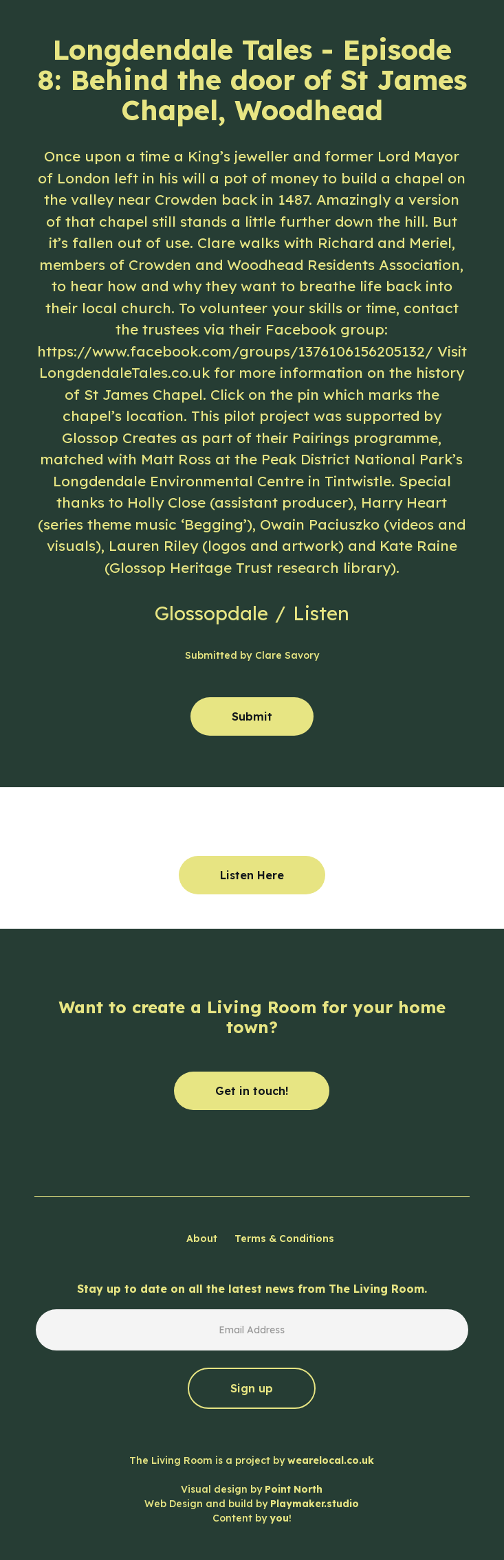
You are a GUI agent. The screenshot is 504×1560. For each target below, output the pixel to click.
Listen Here (252, 875)
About (201, 1238)
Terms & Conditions (284, 1238)
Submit (252, 716)
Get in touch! (251, 1091)
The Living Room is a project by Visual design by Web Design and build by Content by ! (251, 1489)
